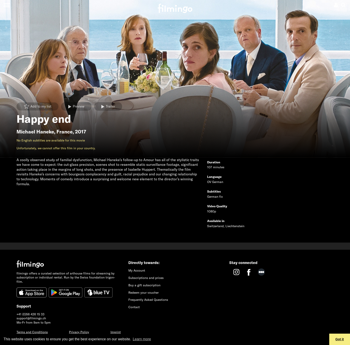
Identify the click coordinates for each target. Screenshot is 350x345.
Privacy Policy (79, 332)
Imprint (115, 332)
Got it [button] (339, 339)
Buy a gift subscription (144, 285)
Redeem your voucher (143, 293)
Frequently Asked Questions (148, 300)
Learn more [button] (142, 339)
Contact (134, 307)
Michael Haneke (35, 132)
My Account (136, 270)
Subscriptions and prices (146, 278)
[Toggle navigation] (6, 5)
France (64, 132)
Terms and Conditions (32, 332)
